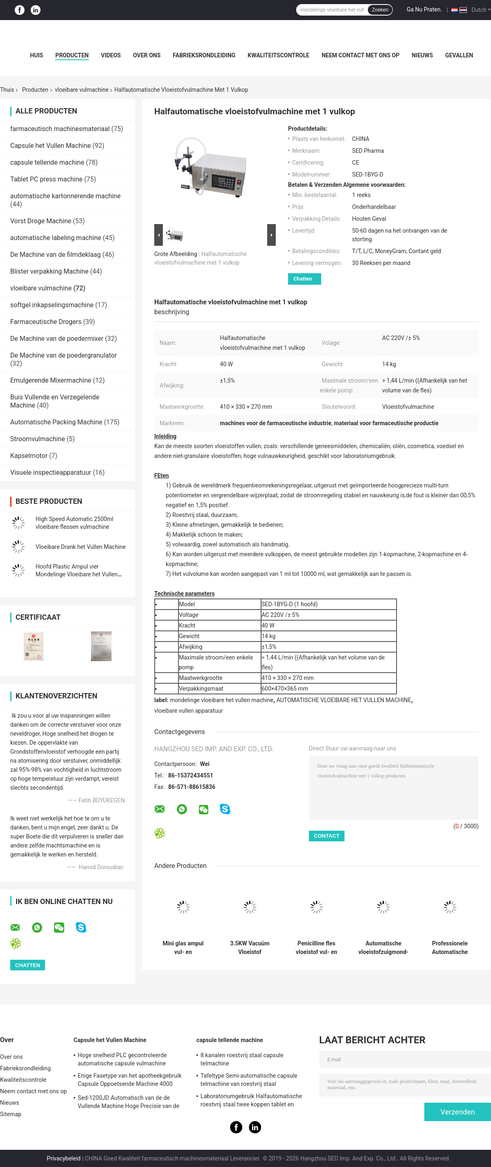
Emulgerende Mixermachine (50, 380)
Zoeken (380, 10)
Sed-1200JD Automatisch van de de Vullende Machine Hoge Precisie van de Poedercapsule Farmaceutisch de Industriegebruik (128, 1103)
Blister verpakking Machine (49, 271)
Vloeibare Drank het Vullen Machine (81, 547)
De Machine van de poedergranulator (63, 355)
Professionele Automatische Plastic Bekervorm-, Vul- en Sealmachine (450, 948)
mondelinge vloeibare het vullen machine (221, 700)
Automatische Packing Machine (56, 422)
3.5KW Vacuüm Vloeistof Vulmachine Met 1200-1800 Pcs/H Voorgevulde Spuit (249, 948)
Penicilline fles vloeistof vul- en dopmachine (316, 948)
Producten (71, 55)
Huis (36, 55)
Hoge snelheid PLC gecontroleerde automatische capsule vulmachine (122, 1059)
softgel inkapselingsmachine (52, 305)
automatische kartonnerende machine (65, 196)
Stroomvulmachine (37, 439)
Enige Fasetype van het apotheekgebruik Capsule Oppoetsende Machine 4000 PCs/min (130, 1081)
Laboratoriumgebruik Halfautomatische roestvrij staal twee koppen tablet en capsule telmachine (251, 1101)
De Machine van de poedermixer (57, 338)
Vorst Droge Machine (40, 221)
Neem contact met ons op (360, 55)
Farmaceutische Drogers (45, 322)
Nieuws (422, 55)
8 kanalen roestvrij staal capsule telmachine (242, 1059)
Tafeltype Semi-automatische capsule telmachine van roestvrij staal (248, 1079)
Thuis (7, 89)
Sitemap (10, 1114)
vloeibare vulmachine (81, 89)
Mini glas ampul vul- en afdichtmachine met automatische (183, 948)
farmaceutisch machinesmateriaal (60, 129)
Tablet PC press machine (46, 179)
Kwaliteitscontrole (278, 55)
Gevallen (459, 55)
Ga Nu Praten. (424, 9)
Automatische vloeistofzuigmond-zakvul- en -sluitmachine (383, 948)
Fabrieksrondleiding (204, 55)
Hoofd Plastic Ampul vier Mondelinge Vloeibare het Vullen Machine (76, 574)
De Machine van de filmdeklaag (55, 254)
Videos (111, 55)
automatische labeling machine (55, 238)
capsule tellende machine (47, 162)
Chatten (302, 279)
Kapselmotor (28, 456)
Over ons (146, 55)
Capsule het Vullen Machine (50, 146)
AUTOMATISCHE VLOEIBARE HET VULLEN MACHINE (344, 700)
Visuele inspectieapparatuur (50, 472)
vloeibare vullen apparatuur (188, 710)
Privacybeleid (64, 1158)
